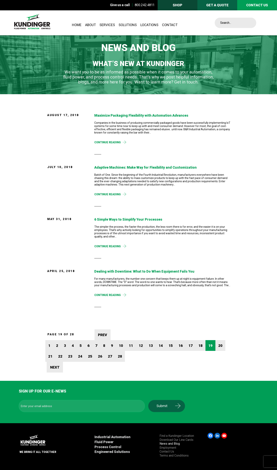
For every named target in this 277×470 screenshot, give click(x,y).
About (90, 25)
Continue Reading (107, 142)
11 (131, 345)
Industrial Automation (112, 437)
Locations (149, 25)
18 (200, 345)
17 (190, 345)
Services (107, 25)
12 (141, 345)
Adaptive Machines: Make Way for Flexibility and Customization (145, 167)
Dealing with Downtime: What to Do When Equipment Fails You (144, 271)
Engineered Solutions (112, 452)
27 (110, 356)
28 (120, 356)
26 (100, 356)
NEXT (54, 367)
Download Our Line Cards (176, 440)
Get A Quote (217, 5)
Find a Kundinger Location (177, 436)
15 (171, 345)
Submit (164, 406)
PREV (102, 335)
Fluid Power (104, 442)
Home (76, 25)
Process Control (108, 447)
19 (210, 345)
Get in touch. (186, 82)
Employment (168, 447)
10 (121, 345)
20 (220, 345)
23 (70, 356)
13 (151, 345)
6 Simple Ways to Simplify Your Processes (128, 219)
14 (161, 345)
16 (180, 345)
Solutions (128, 25)
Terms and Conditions (174, 455)
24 (80, 356)
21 (50, 356)
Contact (170, 25)
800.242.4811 (145, 5)
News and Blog (170, 443)
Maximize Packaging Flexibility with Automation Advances (141, 115)
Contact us (257, 5)
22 (60, 356)
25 (90, 356)
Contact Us (167, 451)
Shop (177, 5)
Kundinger (42, 22)
